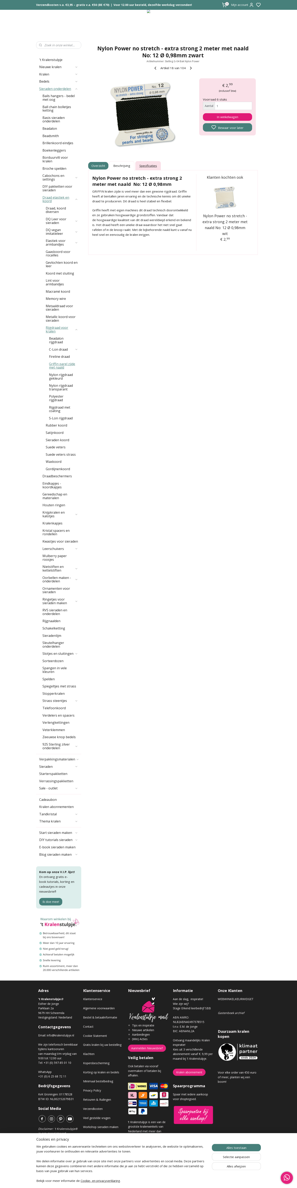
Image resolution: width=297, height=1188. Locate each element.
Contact (88, 1026)
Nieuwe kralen (58, 67)
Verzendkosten (93, 1109)
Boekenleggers (54, 150)
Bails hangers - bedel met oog (58, 98)
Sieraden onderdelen (58, 88)
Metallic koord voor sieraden (61, 319)
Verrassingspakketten (56, 781)
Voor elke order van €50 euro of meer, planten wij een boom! (237, 1077)
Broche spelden (54, 168)
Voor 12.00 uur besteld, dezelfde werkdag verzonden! (152, 5)
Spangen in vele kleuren (54, 670)
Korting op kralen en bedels (101, 1072)
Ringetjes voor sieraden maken (60, 601)
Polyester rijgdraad (56, 398)
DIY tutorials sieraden (58, 840)
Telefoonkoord (54, 708)
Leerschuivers (60, 548)
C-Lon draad (63, 349)
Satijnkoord (54, 432)
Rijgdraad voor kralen (62, 329)
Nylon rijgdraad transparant (61, 387)
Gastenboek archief (231, 1013)
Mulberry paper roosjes (54, 558)
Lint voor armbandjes (55, 282)
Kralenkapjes (52, 523)
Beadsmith (50, 136)
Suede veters (56, 447)
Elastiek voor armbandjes (62, 242)
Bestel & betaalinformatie (100, 1017)
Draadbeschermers (57, 476)
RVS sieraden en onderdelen (54, 612)
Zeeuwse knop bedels (59, 737)
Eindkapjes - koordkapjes (52, 485)
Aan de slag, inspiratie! (188, 999)
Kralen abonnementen (56, 807)
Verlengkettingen (55, 722)
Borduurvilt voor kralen (55, 159)
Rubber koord (56, 425)
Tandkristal (58, 814)
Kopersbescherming (96, 1063)
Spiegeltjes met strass (59, 686)
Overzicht (98, 166)
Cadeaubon (48, 799)
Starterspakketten (53, 773)
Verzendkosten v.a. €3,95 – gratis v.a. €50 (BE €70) (72, 5)
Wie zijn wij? (181, 1004)
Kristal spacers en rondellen (56, 532)
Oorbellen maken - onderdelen (60, 579)
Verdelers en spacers (58, 715)
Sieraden (58, 766)
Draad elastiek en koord (60, 199)
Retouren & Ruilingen (97, 1100)
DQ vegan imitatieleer (62, 232)
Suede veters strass (61, 454)
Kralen (58, 74)
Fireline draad (59, 356)
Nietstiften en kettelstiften (60, 568)
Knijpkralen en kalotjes (60, 514)
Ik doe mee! (50, 902)
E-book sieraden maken (57, 847)
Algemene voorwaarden (99, 1008)
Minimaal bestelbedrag (98, 1081)
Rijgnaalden (51, 621)
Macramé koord (58, 291)
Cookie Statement (95, 1036)
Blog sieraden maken (58, 854)
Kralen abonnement (189, 1072)
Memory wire (56, 298)
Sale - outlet (58, 788)
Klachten (89, 1054)
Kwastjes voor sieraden (60, 541)
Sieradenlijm (51, 635)
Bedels (58, 81)
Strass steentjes (60, 700)
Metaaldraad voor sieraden (59, 308)
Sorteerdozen (52, 661)
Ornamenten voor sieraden (56, 590)
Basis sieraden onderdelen (53, 119)
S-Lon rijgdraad (61, 418)
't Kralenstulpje (50, 60)
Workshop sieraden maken (100, 1127)
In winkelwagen (227, 117)
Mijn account (242, 4)
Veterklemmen (53, 730)
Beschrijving (121, 166)
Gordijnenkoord (58, 469)
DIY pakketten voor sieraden (57, 188)
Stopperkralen (53, 693)
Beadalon (49, 128)
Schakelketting (53, 628)
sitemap (163, 1180)
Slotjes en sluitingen (60, 653)
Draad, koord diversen (56, 210)
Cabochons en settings (60, 177)
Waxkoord (53, 461)
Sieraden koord (57, 440)
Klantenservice (92, 999)
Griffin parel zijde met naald (62, 366)
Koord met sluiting (60, 273)
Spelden (48, 679)
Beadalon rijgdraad (56, 340)
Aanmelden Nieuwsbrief (147, 1048)
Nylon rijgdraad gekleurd (61, 376)
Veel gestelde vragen (96, 1118)
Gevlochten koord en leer (62, 264)
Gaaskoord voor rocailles (58, 253)
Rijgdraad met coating (59, 409)
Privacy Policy (92, 1090)
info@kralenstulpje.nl (60, 1035)
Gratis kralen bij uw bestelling (102, 1045)
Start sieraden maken (58, 832)
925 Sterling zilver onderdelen (60, 746)
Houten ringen (53, 505)
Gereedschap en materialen (54, 496)
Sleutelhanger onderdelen (53, 645)
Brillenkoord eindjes (57, 143)
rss (171, 1180)
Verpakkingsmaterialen (59, 759)
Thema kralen (58, 821)
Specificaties (148, 166)
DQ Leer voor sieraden (62, 221)
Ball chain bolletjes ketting (56, 109)
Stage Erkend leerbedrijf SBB (192, 1008)
